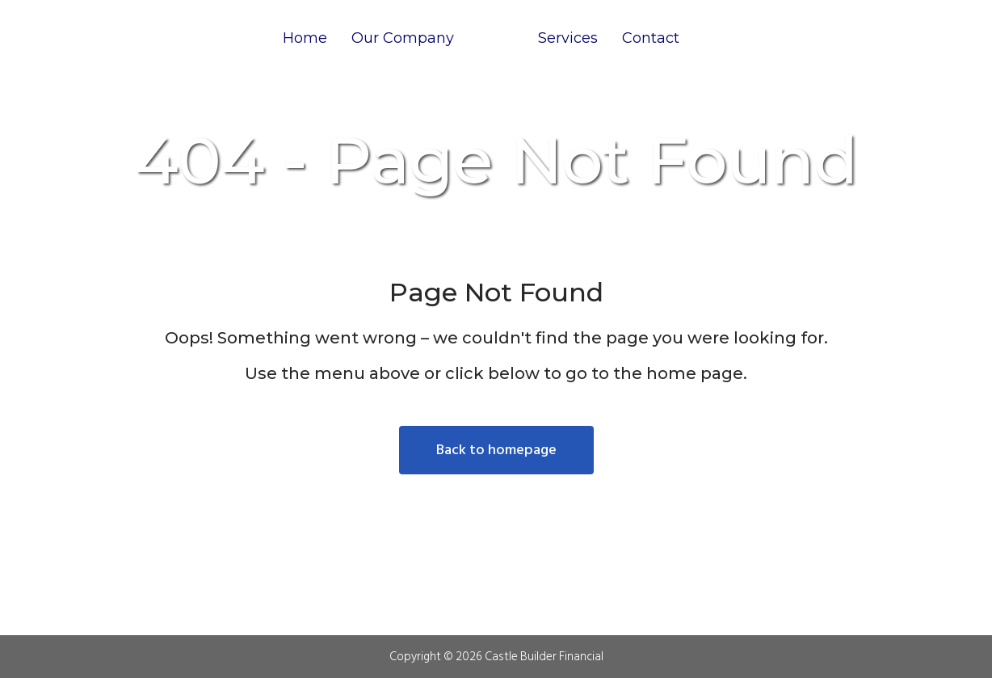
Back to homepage (496, 449)
